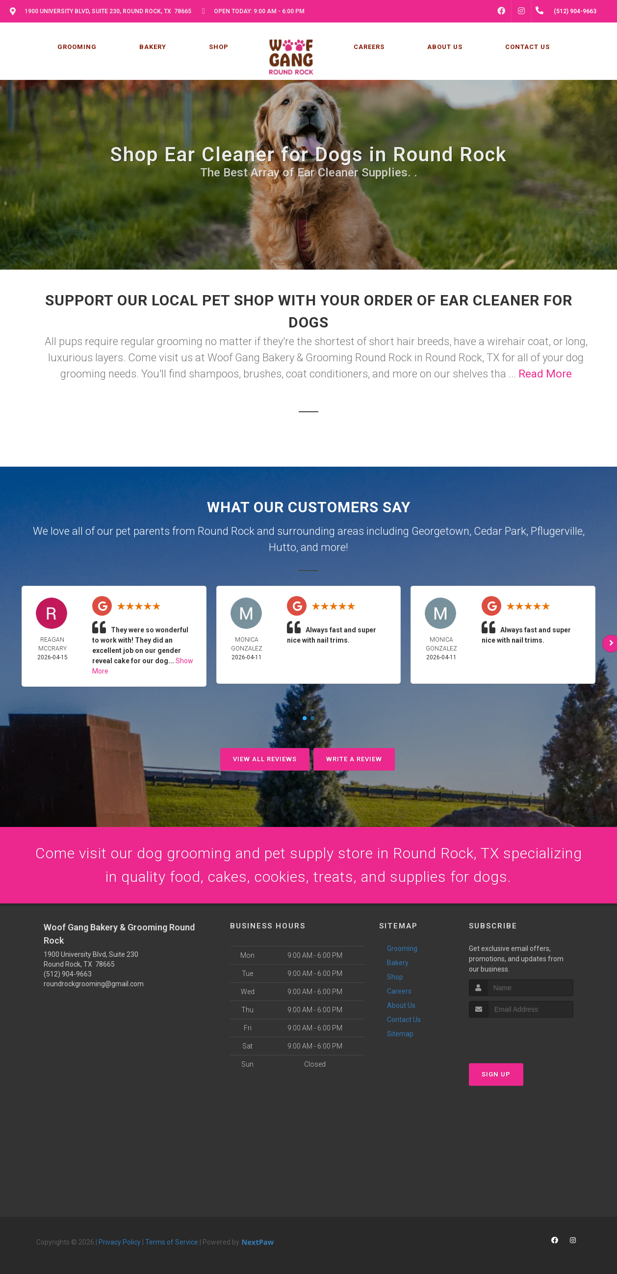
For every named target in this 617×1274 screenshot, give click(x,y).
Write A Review (354, 759)
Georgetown (440, 531)
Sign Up (496, 1074)
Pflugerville (557, 531)
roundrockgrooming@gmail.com (94, 984)
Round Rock (226, 531)
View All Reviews (265, 759)
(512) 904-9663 (68, 974)
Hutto (282, 547)
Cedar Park (500, 531)
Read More (545, 374)
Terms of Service (171, 1242)
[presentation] (521, 1036)
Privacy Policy (120, 1242)
